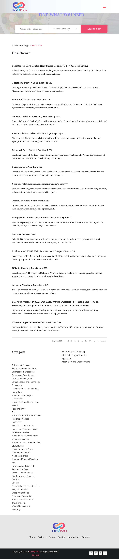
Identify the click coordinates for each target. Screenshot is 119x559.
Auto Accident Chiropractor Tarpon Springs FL (39, 133)
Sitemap (35, 555)
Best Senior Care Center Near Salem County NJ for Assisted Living (50, 65)
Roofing (61, 537)
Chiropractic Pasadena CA (27, 166)
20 (90, 341)
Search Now (94, 30)
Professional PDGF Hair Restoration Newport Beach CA (43, 251)
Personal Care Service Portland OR (32, 150)
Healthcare (36, 45)
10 (86, 341)
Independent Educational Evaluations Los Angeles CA (42, 217)
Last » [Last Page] (103, 341)
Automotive (73, 537)
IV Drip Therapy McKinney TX (29, 268)
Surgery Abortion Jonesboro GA (30, 285)
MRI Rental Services (23, 234)
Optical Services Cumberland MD (30, 200)
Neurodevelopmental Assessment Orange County (40, 183)
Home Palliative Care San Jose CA (31, 99)
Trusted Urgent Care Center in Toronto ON (36, 322)
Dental (52, 537)
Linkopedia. (34, 551)
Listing (24, 45)
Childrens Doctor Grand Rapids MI (32, 82)
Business (42, 537)
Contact (86, 537)
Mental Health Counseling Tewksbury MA (36, 116)
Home (15, 45)
